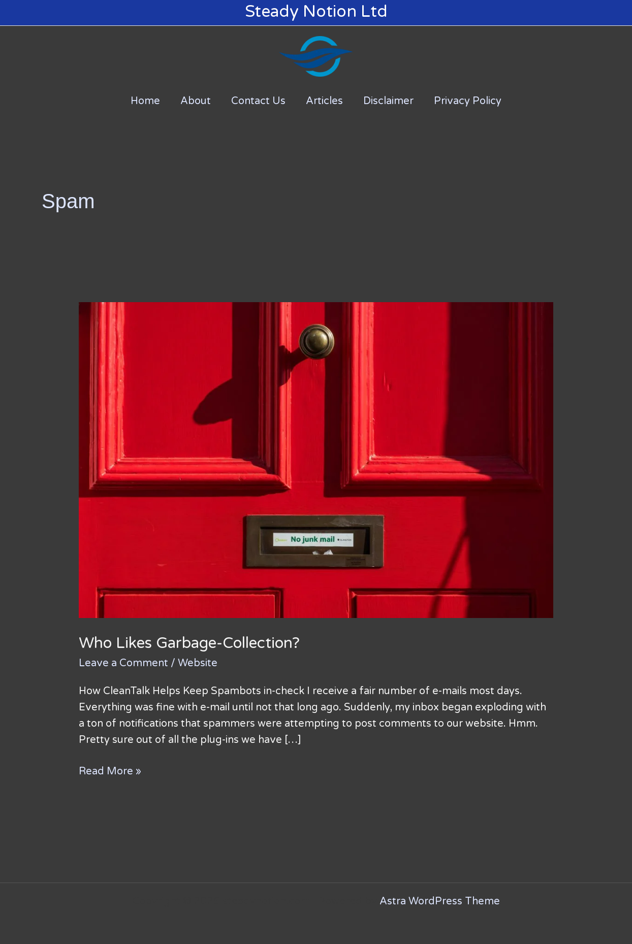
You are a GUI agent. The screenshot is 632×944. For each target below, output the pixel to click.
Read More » (110, 770)
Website (197, 663)
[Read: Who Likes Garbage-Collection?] (316, 459)
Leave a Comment (123, 663)
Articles (324, 101)
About (195, 101)
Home (145, 101)
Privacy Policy (467, 101)
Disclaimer (388, 101)
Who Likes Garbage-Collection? (189, 643)
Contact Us (258, 101)
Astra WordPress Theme (440, 901)
